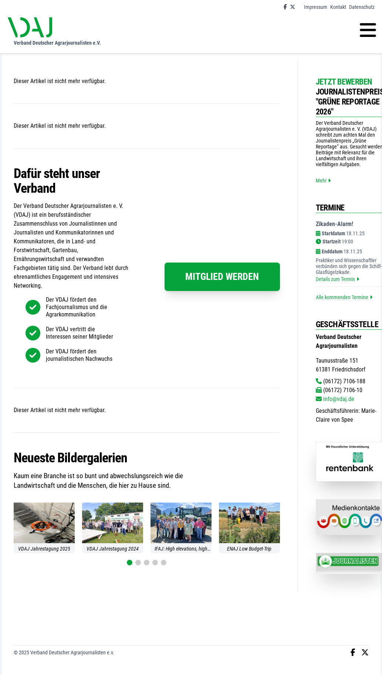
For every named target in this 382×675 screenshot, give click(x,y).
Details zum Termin (337, 279)
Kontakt (338, 7)
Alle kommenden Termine (344, 297)
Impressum (315, 7)
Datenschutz (362, 7)
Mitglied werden (222, 276)
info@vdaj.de (335, 398)
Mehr (323, 181)
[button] (129, 562)
